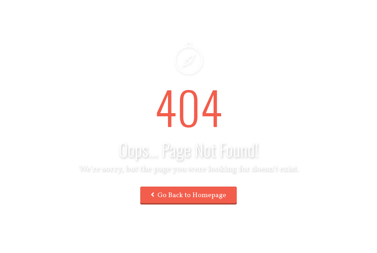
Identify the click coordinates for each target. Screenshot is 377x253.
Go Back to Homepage (188, 195)
